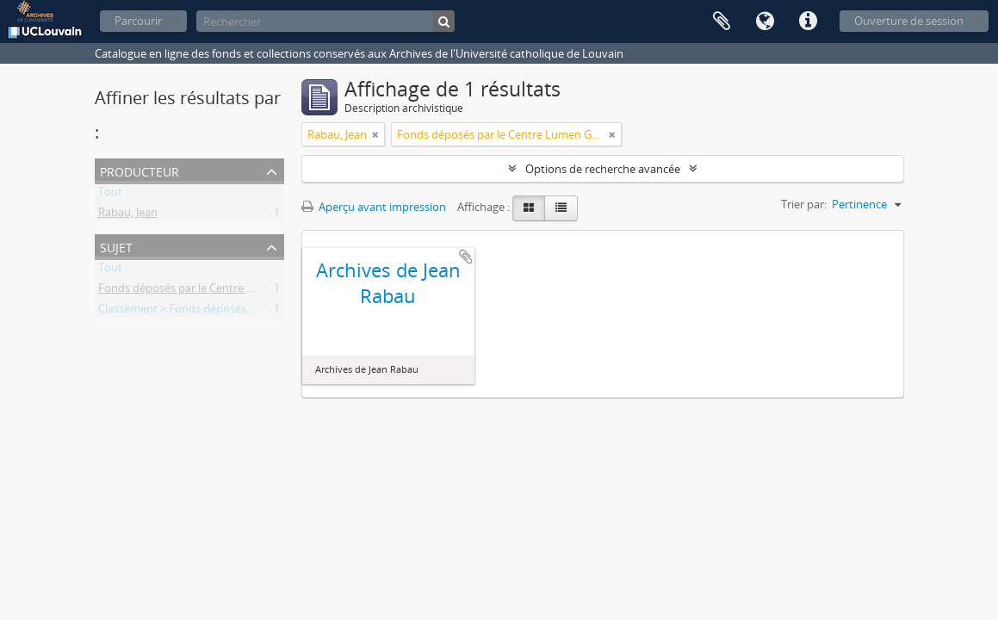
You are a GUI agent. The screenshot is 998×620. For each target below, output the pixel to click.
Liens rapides (807, 21)
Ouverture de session (909, 20)
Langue (764, 21)
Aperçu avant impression (373, 206)
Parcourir (138, 20)
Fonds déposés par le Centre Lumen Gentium (214, 291)
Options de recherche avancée (602, 169)
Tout (110, 194)
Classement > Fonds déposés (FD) (184, 311)
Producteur (139, 170)
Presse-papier (721, 21)
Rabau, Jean (128, 215)
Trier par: (804, 204)
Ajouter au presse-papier (465, 256)
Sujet (116, 245)
